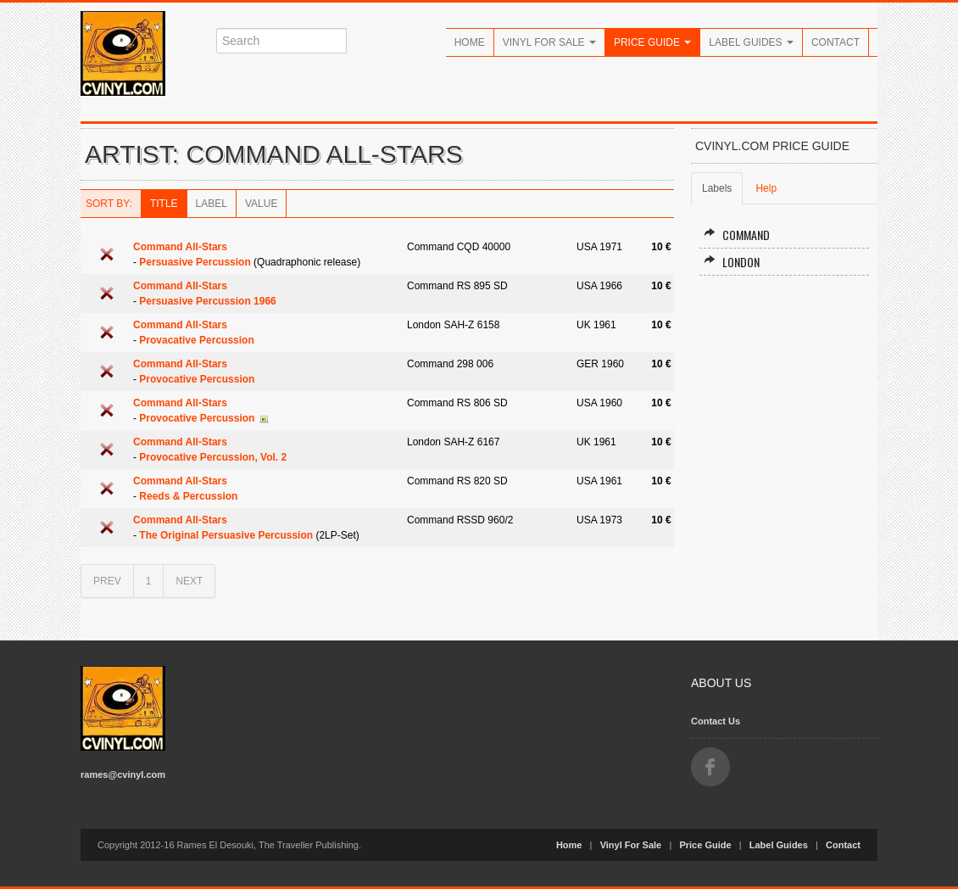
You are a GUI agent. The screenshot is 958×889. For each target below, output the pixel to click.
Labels (717, 188)
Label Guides (751, 42)
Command (737, 234)
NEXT (189, 581)
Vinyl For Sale (549, 42)
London (732, 262)
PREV (107, 581)
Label (211, 204)
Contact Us (715, 721)
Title (164, 204)
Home (469, 42)
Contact (835, 42)
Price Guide (652, 42)
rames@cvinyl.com (123, 774)
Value (261, 204)
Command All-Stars (180, 247)
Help (766, 188)
